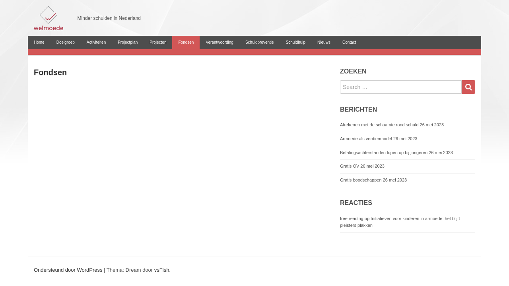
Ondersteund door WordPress (68, 270)
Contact (349, 42)
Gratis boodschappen (361, 180)
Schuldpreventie (259, 42)
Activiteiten (96, 42)
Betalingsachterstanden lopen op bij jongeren (383, 152)
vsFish (161, 270)
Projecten (158, 42)
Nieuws (323, 42)
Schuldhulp (295, 42)
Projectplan (128, 42)
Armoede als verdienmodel (366, 138)
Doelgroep (65, 42)
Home (39, 42)
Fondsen (186, 42)
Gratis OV (349, 166)
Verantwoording (219, 42)
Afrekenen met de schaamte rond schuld (379, 124)
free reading (351, 218)
